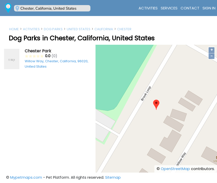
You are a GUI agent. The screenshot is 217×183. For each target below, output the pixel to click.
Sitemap (113, 177)
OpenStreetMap (175, 168)
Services (169, 8)
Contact (190, 8)
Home (14, 29)
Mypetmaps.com (26, 177)
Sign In (208, 8)
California (103, 29)
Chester (124, 29)
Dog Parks (53, 29)
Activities (148, 8)
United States (78, 29)
